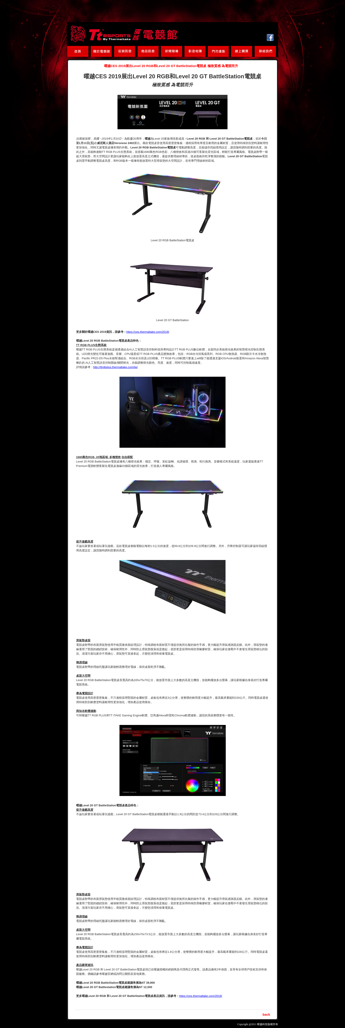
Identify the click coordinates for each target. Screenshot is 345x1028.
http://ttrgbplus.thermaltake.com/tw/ (115, 367)
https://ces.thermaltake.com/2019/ (147, 331)
